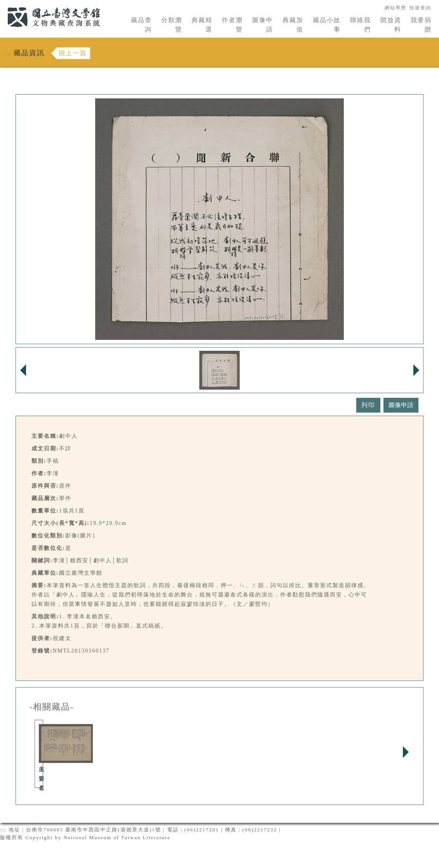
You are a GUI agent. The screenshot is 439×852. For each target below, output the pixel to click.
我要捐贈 (421, 25)
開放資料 (390, 25)
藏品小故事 (327, 25)
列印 (368, 405)
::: (2, 4)
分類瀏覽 (171, 25)
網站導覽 (395, 7)
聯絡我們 (360, 25)
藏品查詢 (141, 25)
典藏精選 (202, 25)
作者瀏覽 (232, 25)
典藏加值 (292, 25)
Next (405, 752)
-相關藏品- (52, 707)
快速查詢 (420, 7)
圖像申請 (262, 25)
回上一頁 (73, 53)
